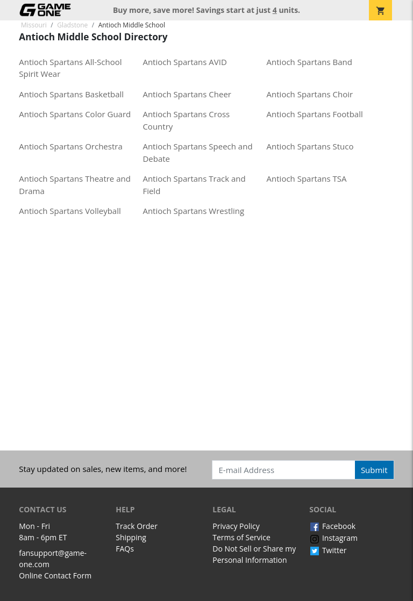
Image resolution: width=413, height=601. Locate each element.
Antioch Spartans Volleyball (69, 210)
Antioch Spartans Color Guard (75, 114)
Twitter (327, 550)
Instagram (333, 538)
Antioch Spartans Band (309, 61)
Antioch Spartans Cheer (187, 94)
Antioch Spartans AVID (184, 61)
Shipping (131, 537)
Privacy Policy (235, 526)
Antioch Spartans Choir (310, 94)
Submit (374, 469)
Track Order (137, 526)
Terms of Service (241, 537)
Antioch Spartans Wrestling (193, 210)
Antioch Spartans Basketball (71, 94)
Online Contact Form (55, 575)
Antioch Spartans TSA (307, 178)
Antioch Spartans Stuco (310, 146)
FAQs (125, 548)
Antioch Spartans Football (315, 114)
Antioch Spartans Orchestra (70, 146)
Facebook (332, 526)
